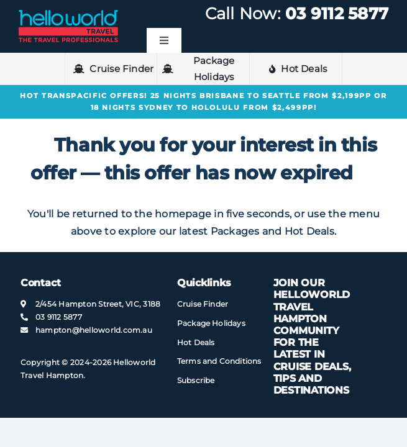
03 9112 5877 (336, 14)
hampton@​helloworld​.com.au (93, 330)
